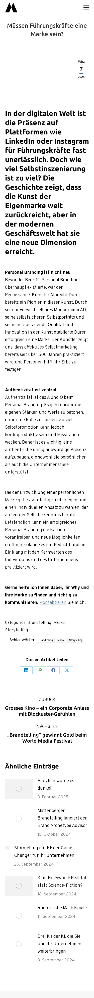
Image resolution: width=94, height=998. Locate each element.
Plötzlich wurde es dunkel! (56, 784)
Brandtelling (39, 623)
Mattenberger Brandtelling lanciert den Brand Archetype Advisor (63, 818)
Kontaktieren (53, 603)
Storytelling (16, 630)
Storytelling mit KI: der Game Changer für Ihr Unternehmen (44, 852)
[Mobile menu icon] (86, 7)
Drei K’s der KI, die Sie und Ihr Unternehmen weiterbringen (59, 944)
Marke (59, 623)
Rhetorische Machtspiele (62, 908)
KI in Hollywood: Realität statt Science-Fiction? (62, 881)
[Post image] (19, 789)
